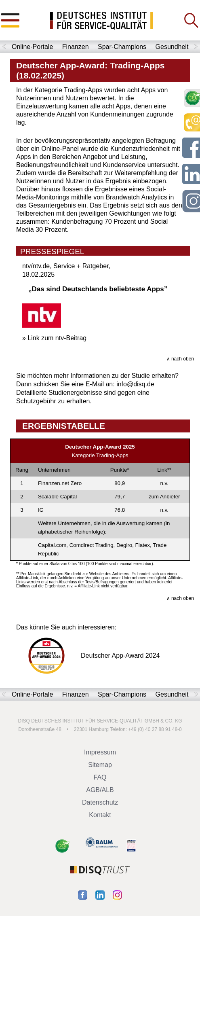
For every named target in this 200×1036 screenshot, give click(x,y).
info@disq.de (135, 384)
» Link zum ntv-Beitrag (54, 338)
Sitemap (100, 764)
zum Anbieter (164, 497)
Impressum (100, 752)
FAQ (99, 777)
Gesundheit (172, 46)
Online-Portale (32, 46)
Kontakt (100, 814)
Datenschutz (100, 802)
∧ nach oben (180, 359)
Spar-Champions (122, 46)
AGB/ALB (100, 789)
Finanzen (75, 46)
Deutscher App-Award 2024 (88, 656)
